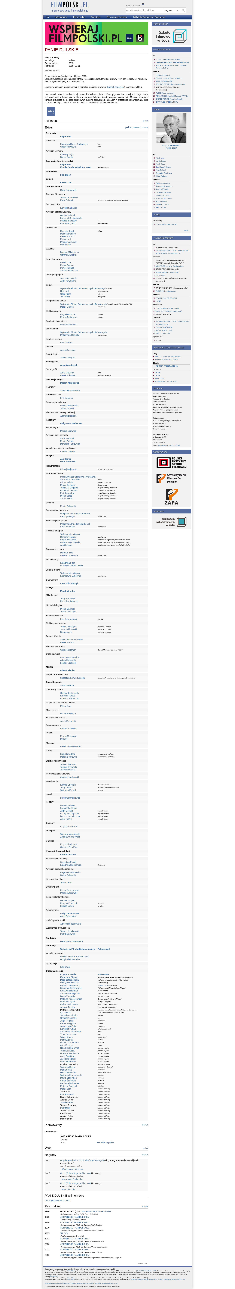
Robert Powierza (68, 713)
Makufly (63, 739)
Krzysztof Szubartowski (71, 218)
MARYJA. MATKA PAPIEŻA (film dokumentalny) (168, 88)
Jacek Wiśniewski (68, 629)
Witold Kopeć (66, 1037)
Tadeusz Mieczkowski (70, 534)
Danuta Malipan (67, 900)
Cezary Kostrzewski (69, 693)
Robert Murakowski (69, 490)
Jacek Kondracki (68, 721)
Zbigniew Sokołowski (70, 837)
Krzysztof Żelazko (68, 208)
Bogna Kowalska (68, 539)
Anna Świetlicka (67, 1056)
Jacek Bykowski (67, 769)
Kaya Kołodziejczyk (69, 583)
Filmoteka (95, 17)
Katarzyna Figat (67, 516)
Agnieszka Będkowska (70, 924)
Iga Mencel (65, 1012)
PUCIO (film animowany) (165, 93)
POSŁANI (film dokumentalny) (167, 247)
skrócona (136, 128)
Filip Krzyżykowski (68, 619)
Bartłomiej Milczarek (69, 1083)
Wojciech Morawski (163, 183)
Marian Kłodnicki (68, 1061)
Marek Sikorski (67, 307)
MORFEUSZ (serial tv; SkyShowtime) (170, 266)
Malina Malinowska (69, 1004)
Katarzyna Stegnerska (70, 865)
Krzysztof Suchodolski (164, 198)
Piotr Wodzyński (67, 223)
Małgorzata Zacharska (71, 423)
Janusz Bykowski (68, 764)
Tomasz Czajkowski (69, 931)
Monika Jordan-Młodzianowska (75, 167)
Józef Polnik (65, 819)
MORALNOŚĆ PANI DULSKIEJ (74, 1217)
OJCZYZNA (160, 275)
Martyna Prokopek (68, 903)
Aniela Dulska (103, 974)
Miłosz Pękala (66, 482)
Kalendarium (61, 17)
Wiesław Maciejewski (70, 834)
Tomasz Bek (66, 882)
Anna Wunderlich (68, 365)
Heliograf (64, 291)
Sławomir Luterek (162, 204)
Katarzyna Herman (69, 991)
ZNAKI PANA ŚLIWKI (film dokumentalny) (172, 62)
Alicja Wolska (161, 176)
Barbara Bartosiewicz (70, 798)
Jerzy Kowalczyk (68, 281)
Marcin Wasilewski (68, 893)
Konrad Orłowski (68, 785)
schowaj (145, 128)
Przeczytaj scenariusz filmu (57, 1200)
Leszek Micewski (68, 663)
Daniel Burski (66, 157)
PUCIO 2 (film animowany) (166, 291)
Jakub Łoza (160, 158)
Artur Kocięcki (66, 1045)
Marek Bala (65, 1089)
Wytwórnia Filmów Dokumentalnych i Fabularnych (83, 288)
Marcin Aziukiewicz (69, 383)
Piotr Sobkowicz (67, 934)
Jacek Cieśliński (67, 350)
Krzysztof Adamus (68, 826)
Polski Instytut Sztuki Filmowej (74, 956)
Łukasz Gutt (66, 182)
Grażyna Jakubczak (69, 698)
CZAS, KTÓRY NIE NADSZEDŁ (168, 308)
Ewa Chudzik (66, 342)
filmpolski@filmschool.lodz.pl (169, 445)
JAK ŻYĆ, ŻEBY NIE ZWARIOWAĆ (169, 311)
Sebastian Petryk (68, 862)
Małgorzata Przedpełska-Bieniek (75, 513)
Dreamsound (66, 632)
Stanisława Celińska (163, 167)
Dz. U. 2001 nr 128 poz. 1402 (146, 1271)
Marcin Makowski (68, 736)
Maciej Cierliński (67, 485)
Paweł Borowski (67, 236)
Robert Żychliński (68, 537)
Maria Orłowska (161, 201)
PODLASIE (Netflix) (163, 75)
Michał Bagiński (67, 609)
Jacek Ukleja (160, 164)
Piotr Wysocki (66, 1040)
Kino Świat (65, 967)
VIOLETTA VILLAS (163, 333)
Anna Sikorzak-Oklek (70, 479)
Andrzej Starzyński (69, 270)
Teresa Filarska (67, 1051)
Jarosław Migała (67, 357)
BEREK (158, 340)
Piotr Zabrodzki (68, 461)
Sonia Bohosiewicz (69, 1015)
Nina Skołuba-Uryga (69, 1048)
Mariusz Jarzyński (68, 242)
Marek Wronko (67, 591)
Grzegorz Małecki (68, 1018)
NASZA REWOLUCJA (164, 330)
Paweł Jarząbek (67, 268)
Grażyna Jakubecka (69, 1053)
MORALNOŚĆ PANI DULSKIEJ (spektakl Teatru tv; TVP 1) (171, 66)
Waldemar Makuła (68, 324)
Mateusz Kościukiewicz (71, 999)
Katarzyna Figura (68, 977)
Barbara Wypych (68, 1023)
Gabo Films (65, 294)
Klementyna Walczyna (70, 576)
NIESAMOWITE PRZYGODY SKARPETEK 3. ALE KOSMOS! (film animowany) (173, 252)
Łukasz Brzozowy (68, 221)
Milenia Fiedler (67, 670)
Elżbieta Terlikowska (163, 192)
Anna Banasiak (67, 438)
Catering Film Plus (68, 847)
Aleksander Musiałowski (71, 639)
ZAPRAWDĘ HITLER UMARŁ (167, 102)
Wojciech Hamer (68, 650)
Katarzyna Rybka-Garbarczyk (74, 144)
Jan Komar (65, 459)
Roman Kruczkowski (69, 1042)
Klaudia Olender (67, 451)
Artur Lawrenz (66, 498)
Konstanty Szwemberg (164, 186)
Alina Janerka (67, 685)
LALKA (158, 301)
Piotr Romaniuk (67, 1094)
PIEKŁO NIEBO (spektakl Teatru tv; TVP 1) (172, 96)
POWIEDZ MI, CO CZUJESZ (166, 298)
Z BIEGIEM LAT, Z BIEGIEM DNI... (96, 1211)
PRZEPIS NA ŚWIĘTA (164, 327)
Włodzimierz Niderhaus (71, 941)
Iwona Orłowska (67, 805)
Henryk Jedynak (67, 215)
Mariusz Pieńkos (68, 234)
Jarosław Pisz (66, 1102)
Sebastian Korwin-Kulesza (72, 678)
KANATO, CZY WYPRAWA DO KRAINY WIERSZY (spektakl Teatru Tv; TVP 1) (171, 262)
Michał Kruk (65, 239)
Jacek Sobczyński (68, 278)
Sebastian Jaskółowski (70, 1031)
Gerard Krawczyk (68, 255)
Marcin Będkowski (68, 317)
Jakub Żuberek (67, 408)
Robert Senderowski (69, 890)
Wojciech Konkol (68, 790)
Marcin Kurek (161, 161)
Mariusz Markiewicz (69, 405)
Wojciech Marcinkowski (71, 1075)
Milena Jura (65, 706)
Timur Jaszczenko (68, 1034)
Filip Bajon (65, 136)
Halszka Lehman (68, 1072)
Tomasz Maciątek (68, 611)
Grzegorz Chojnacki (69, 813)
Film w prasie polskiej (117, 17)
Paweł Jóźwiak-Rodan (70, 746)
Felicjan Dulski (103, 985)
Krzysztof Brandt (162, 189)
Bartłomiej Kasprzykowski (167, 224)
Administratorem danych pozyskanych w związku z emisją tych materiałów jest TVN (158, 1279)
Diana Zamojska (67, 996)
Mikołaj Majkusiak (68, 469)
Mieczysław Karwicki (69, 657)
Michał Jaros (66, 496)
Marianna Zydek (67, 1001)
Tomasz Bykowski (68, 767)
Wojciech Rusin (67, 1067)
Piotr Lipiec (65, 244)
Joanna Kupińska (68, 1026)
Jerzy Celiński (66, 787)
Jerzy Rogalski (67, 1021)
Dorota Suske (66, 553)
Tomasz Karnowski (69, 197)
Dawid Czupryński (68, 1078)
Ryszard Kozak (67, 231)
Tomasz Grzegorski (69, 488)
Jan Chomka (66, 545)
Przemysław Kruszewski (71, 565)
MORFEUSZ (159, 378)
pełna (128, 127)
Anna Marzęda (67, 373)
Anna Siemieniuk (68, 916)
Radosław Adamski (69, 601)
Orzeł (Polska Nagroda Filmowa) (75, 1173)
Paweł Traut (65, 262)
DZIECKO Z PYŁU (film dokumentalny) (170, 84)
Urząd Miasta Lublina (70, 959)
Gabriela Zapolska (105, 1142)
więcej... (186, 230)
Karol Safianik (66, 200)
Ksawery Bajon (67, 154)
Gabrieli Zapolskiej (115, 87)
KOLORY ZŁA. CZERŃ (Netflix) (167, 269)
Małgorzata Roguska (69, 335)
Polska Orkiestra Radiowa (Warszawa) (78, 477)
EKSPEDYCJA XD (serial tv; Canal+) (169, 99)
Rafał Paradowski (68, 190)
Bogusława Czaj (67, 314)
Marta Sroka (66, 1070)
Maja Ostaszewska (69, 980)
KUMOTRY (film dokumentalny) (167, 272)
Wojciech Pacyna (68, 147)
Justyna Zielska (67, 1007)
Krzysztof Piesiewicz (164, 173)
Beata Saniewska (68, 728)
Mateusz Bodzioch (68, 1086)
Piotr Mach (65, 1108)
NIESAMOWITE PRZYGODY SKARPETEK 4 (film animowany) (172, 322)
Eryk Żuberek (66, 398)
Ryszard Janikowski (69, 777)
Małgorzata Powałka (69, 913)
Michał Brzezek (67, 265)
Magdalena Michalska (70, 872)
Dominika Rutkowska (70, 444)
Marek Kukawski (68, 375)
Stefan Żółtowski (68, 875)
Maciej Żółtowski (68, 506)
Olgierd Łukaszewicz (69, 985)
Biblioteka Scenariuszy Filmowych (149, 17)
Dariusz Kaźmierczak (70, 816)
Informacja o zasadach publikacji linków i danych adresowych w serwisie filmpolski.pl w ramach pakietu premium (81, 1283)
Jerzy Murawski (67, 598)
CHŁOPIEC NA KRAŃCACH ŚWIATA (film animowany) (171, 279)
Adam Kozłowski (68, 660)
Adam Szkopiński (68, 416)
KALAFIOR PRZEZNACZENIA (166, 359)
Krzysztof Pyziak (68, 1029)
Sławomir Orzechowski (71, 988)
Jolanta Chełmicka (162, 195)
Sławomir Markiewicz (70, 390)
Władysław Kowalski (69, 982)
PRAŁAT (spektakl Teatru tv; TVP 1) (169, 78)
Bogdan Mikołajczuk (69, 252)
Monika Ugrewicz (68, 431)
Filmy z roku (78, 17)
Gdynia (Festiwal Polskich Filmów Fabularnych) (82, 1160)
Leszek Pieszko (68, 854)
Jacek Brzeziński (68, 1059)
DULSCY (64, 1233)
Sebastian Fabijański (70, 993)
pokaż (145, 121)
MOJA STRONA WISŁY (164, 81)
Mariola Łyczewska (69, 555)
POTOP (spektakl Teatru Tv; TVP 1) (169, 59)
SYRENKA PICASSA (163, 314)
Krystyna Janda (68, 974)
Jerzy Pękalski (161, 170)
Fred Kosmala (161, 207)
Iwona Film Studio (68, 808)
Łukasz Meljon (67, 906)
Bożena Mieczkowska (70, 542)
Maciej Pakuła (66, 441)
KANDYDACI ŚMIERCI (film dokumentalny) (172, 288)
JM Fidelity (65, 296)
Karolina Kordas (67, 696)
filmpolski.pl (71, 1271)
